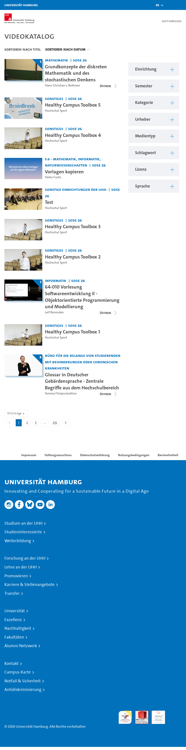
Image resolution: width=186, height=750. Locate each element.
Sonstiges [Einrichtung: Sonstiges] (54, 98)
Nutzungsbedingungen (133, 455)
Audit (139, 713)
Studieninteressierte (23, 532)
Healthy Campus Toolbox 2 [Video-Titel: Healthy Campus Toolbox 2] (73, 256)
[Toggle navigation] (180, 5)
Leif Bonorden (54, 312)
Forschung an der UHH (24, 558)
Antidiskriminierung (22, 690)
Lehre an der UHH (20, 567)
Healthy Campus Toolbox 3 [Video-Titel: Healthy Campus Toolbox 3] (73, 226)
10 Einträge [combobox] (16, 413)
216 (56, 423)
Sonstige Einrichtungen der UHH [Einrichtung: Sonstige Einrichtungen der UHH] (75, 189)
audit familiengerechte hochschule (125, 717)
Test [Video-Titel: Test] (49, 202)
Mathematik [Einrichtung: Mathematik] (56, 60)
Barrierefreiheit (168, 455)
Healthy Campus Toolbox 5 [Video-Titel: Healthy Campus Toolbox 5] (72, 104)
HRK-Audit (156, 716)
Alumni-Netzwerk (20, 646)
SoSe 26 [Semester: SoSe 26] (80, 60)
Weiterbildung (17, 541)
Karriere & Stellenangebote (29, 584)
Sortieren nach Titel (22, 49)
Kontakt (11, 663)
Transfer (12, 593)
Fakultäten (14, 637)
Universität (14, 611)
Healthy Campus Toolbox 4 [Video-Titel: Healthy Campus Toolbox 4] (73, 135)
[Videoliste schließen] (108, 86)
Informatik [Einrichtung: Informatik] (55, 280)
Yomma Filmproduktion (61, 393)
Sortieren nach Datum (65, 49)
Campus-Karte (17, 672)
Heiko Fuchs (53, 177)
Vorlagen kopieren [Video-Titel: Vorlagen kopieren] (64, 171)
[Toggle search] (169, 5)
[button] (157, 5)
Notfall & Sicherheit (22, 681)
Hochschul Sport (56, 111)
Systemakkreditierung (175, 713)
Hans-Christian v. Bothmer (62, 85)
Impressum (28, 455)
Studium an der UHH (23, 523)
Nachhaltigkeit (17, 628)
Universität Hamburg (21, 5)
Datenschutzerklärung (95, 455)
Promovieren (16, 576)
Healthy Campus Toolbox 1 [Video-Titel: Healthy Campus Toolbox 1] (72, 331)
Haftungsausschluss (58, 455)
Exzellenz (13, 620)
